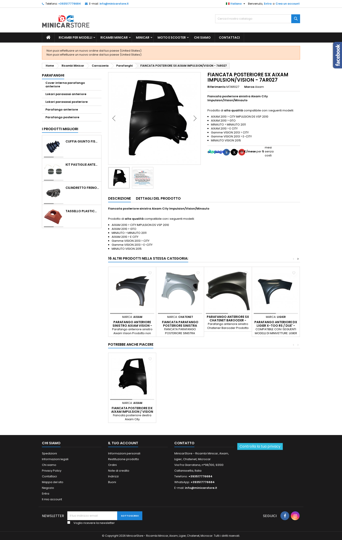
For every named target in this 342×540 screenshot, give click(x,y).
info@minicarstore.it (114, 4)
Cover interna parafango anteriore (65, 84)
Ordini (112, 465)
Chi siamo (202, 37)
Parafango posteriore (62, 117)
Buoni (112, 482)
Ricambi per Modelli (75, 37)
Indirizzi (113, 476)
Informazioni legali (55, 459)
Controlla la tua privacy (260, 446)
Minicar (142, 37)
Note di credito (118, 471)
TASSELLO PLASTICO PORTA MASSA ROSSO (83, 211)
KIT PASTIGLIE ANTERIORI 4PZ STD (83, 164)
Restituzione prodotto (123, 459)
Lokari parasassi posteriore (66, 102)
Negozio (48, 488)
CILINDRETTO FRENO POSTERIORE (83, 187)
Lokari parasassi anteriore (65, 94)
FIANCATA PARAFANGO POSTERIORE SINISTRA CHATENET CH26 (180, 325)
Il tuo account (123, 443)
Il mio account (52, 499)
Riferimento (216, 87)
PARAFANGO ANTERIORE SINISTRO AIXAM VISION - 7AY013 (132, 325)
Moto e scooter (172, 37)
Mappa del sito (52, 482)
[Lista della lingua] (236, 4)
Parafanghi (53, 75)
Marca (249, 87)
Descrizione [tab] (119, 198)
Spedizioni (49, 453)
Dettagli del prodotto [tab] (158, 198)
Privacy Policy (51, 471)
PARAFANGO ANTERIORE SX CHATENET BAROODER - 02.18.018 (228, 320)
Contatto (184, 443)
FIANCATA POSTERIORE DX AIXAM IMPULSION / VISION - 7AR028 (132, 411)
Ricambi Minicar (114, 37)
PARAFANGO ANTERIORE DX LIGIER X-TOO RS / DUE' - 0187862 (275, 325)
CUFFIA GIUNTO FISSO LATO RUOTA (83, 141)
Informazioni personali (124, 453)
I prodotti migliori (60, 128)
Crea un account (288, 4)
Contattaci (229, 37)
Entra (268, 4)
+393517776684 (69, 4)
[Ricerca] (257, 18)
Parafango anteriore (61, 109)
